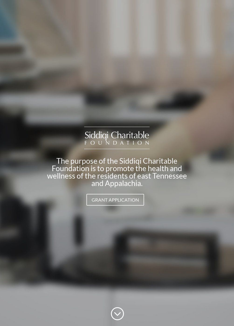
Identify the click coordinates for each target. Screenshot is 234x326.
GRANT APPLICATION (115, 200)
